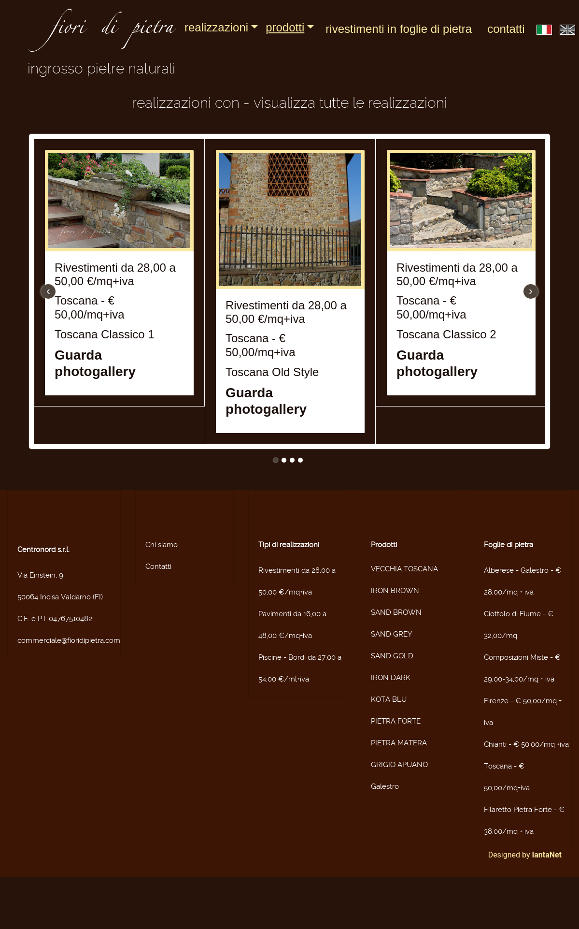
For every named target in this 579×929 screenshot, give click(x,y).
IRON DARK (390, 677)
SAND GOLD (392, 656)
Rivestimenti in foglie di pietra (398, 28)
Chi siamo (161, 544)
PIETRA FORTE (396, 721)
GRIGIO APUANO (399, 764)
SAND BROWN (396, 612)
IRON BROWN (395, 590)
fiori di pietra (112, 30)
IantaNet (547, 854)
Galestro (385, 786)
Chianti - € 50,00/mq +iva (526, 744)
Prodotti (285, 27)
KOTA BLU (389, 699)
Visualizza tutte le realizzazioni (350, 102)
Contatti (505, 28)
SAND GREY (391, 634)
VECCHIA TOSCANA (404, 569)
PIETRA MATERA (399, 743)
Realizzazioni (216, 27)
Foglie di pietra (508, 544)
